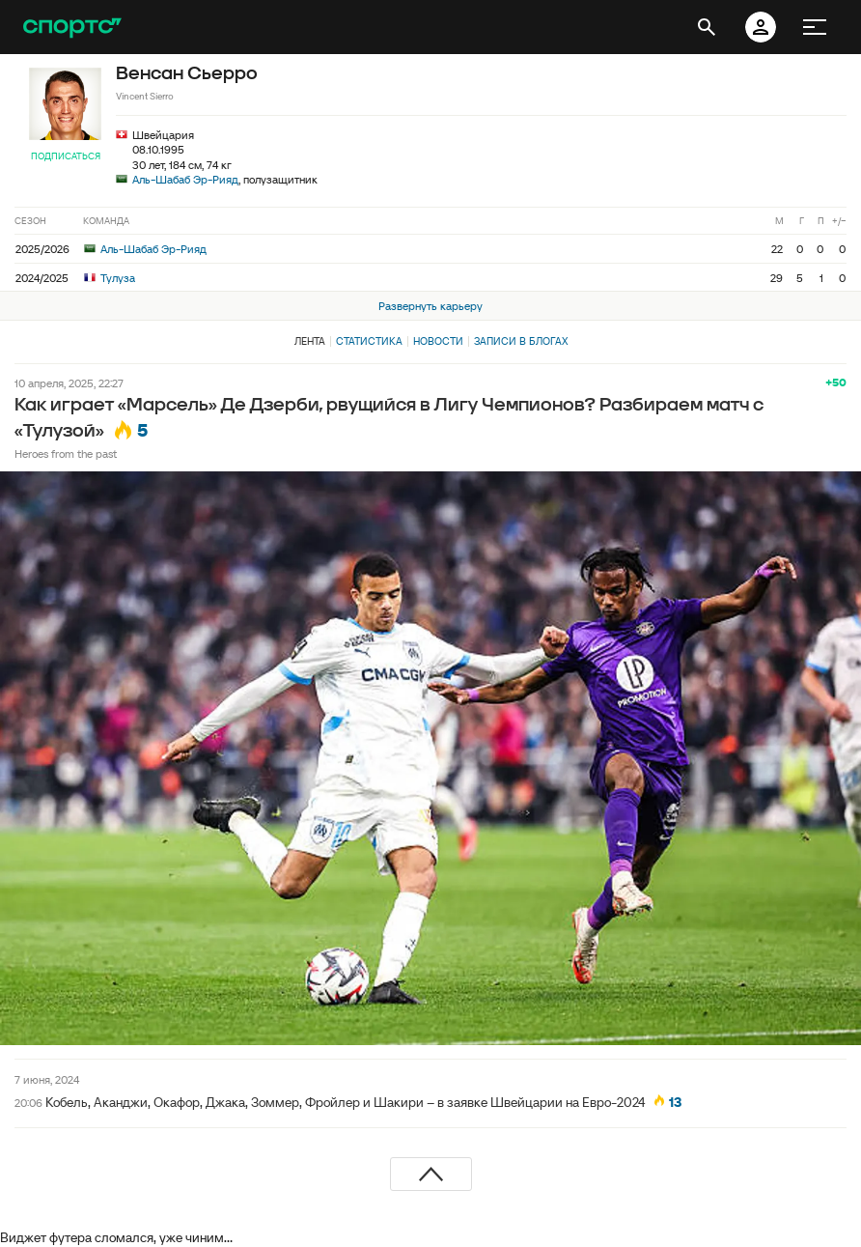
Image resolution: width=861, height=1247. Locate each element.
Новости (438, 341)
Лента (309, 341)
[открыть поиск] (706, 27)
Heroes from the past (65, 453)
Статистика (369, 341)
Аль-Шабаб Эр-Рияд (185, 179)
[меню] (815, 27)
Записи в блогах (521, 341)
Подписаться (65, 156)
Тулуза (109, 277)
